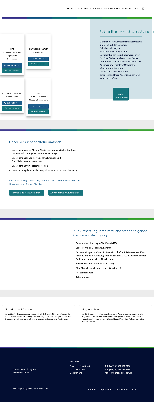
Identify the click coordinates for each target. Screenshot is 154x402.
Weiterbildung (112, 8)
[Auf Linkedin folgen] (143, 9)
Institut (71, 8)
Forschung (84, 8)
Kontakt (137, 9)
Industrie (97, 9)
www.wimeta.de (41, 388)
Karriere (126, 9)
